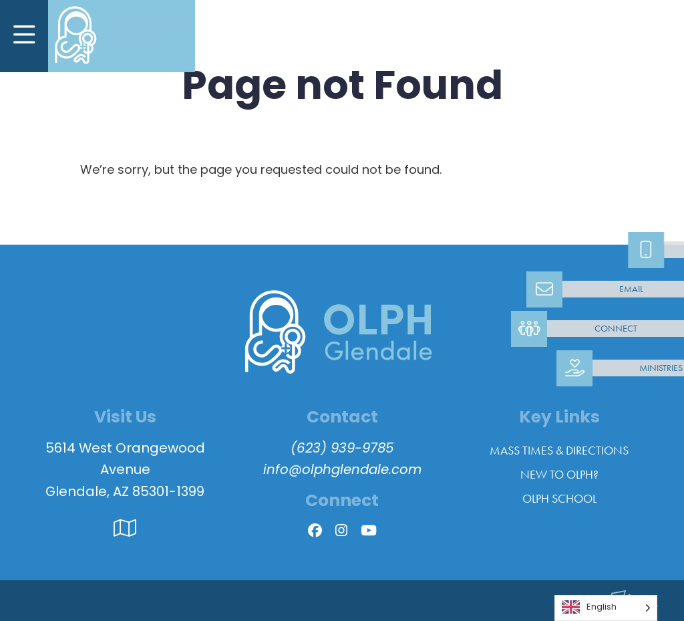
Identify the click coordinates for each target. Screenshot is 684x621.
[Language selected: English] (605, 608)
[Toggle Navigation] (24, 36)
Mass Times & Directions (559, 450)
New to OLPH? (559, 474)
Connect (615, 328)
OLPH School (559, 498)
